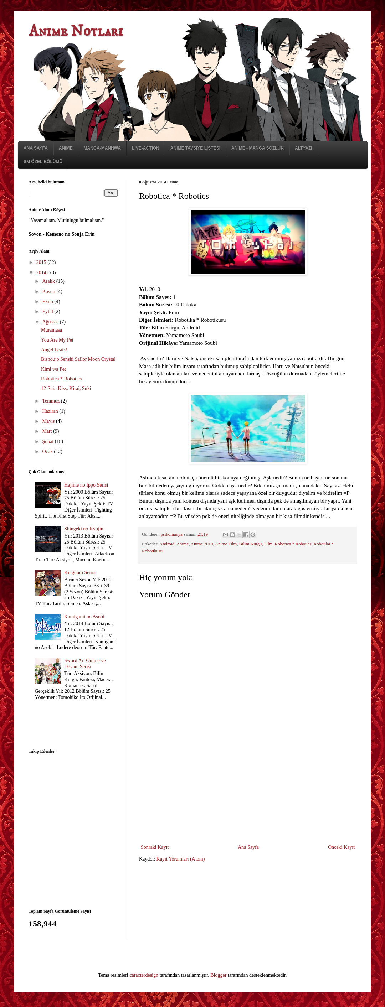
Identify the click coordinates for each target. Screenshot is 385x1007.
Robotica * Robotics (293, 543)
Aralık (49, 281)
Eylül (48, 311)
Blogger (218, 975)
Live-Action (145, 148)
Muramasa (51, 330)
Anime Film (226, 543)
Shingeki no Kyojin (83, 528)
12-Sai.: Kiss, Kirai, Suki (66, 388)
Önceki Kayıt (341, 847)
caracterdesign (143, 975)
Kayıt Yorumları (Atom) (180, 859)
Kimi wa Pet (53, 369)
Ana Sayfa (36, 148)
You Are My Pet (57, 340)
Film (268, 543)
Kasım (49, 291)
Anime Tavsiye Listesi (195, 148)
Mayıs (49, 421)
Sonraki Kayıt (155, 847)
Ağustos (51, 322)
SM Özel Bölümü (43, 161)
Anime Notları (76, 31)
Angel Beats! (54, 349)
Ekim (48, 301)
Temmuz (51, 401)
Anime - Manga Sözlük (257, 148)
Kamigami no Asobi (84, 616)
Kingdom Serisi (80, 572)
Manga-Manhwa (102, 148)
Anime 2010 (202, 543)
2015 (42, 262)
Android (166, 543)
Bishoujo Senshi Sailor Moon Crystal (78, 359)
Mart (47, 431)
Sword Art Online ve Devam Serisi (85, 663)
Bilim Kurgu (250, 543)
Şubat (48, 441)
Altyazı (303, 148)
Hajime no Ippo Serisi (86, 485)
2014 (42, 272)
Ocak (48, 451)
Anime (66, 148)
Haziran (50, 411)
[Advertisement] (247, 798)
